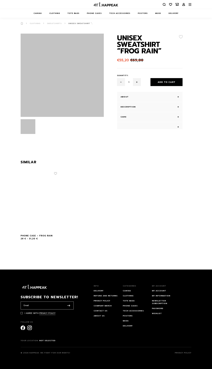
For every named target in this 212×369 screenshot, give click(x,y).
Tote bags (73, 13)
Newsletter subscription (159, 302)
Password (157, 308)
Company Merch (103, 305)
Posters (143, 13)
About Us (99, 315)
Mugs (158, 13)
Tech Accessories (119, 13)
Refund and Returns (106, 295)
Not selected (47, 340)
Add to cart (166, 82)
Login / (184, 4)
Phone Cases (94, 13)
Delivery (173, 13)
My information (161, 295)
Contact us (100, 310)
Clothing (54, 13)
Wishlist (157, 313)
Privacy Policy (47, 313)
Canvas (38, 13)
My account (159, 290)
